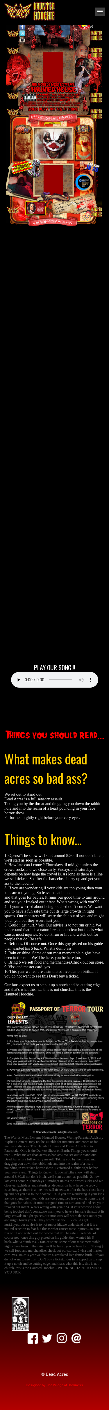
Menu (100, 12)
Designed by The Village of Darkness (54, 1385)
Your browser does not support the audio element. (54, 680)
